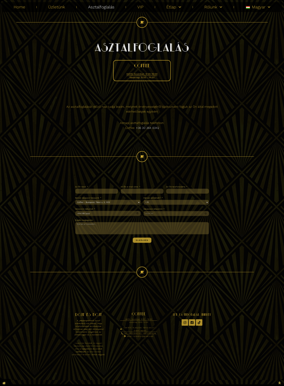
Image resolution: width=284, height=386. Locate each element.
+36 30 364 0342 (145, 125)
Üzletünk (56, 5)
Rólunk (213, 5)
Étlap (173, 5)
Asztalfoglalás (101, 5)
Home (19, 5)
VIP (140, 5)
